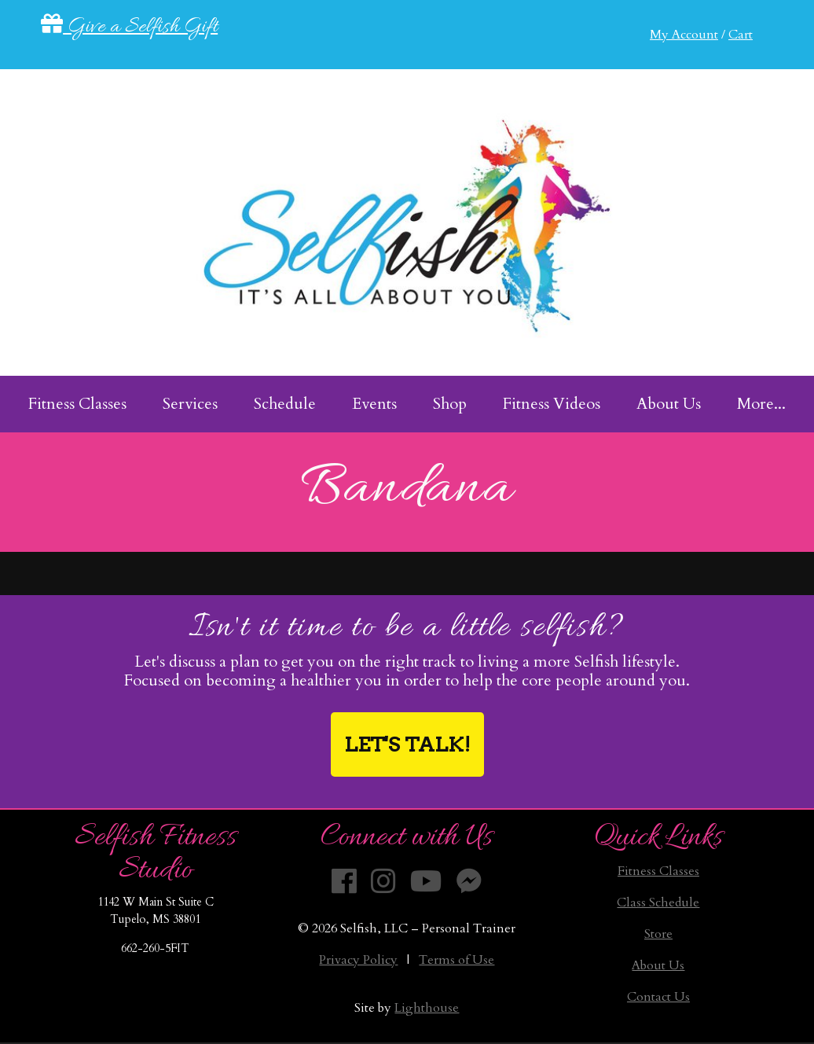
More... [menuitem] (761, 403)
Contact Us (658, 996)
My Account (684, 34)
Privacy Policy (358, 960)
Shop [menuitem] (450, 403)
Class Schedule (658, 902)
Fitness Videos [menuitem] (551, 403)
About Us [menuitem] (668, 403)
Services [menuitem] (190, 403)
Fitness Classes (658, 871)
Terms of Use (456, 960)
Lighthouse (426, 1007)
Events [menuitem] (374, 403)
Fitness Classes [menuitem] (77, 403)
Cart (740, 34)
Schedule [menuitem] (285, 403)
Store (658, 934)
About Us (658, 965)
